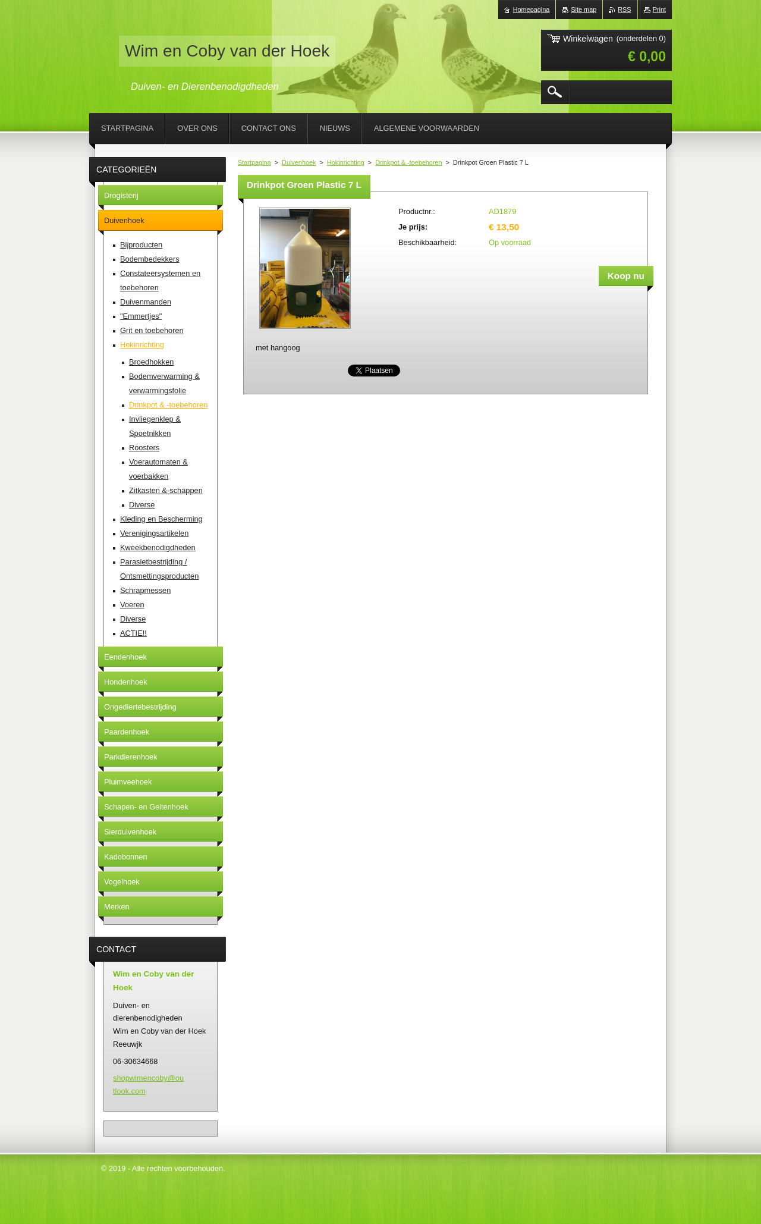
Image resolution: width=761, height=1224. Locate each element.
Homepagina (531, 9)
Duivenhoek (299, 162)
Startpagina (254, 162)
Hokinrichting (345, 162)
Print (659, 9)
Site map (583, 9)
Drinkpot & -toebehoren (408, 162)
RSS (624, 9)
